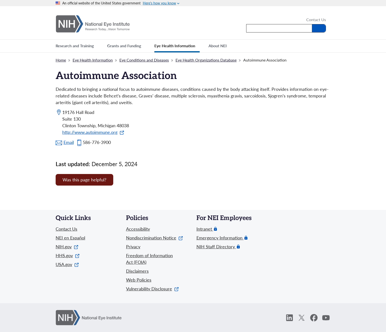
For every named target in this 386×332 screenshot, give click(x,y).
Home (61, 60)
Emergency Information (220, 237)
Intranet (204, 229)
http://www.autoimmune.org (93, 132)
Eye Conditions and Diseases (144, 60)
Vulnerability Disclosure (152, 288)
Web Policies (138, 280)
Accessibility (138, 229)
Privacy (133, 246)
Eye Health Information (93, 60)
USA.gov (67, 264)
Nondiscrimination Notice (154, 237)
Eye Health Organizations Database (206, 60)
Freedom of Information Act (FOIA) (149, 259)
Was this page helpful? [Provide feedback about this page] (84, 179)
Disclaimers (137, 271)
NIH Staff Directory (216, 246)
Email (69, 142)
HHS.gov (68, 255)
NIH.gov (67, 246)
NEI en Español (70, 237)
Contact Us (316, 20)
